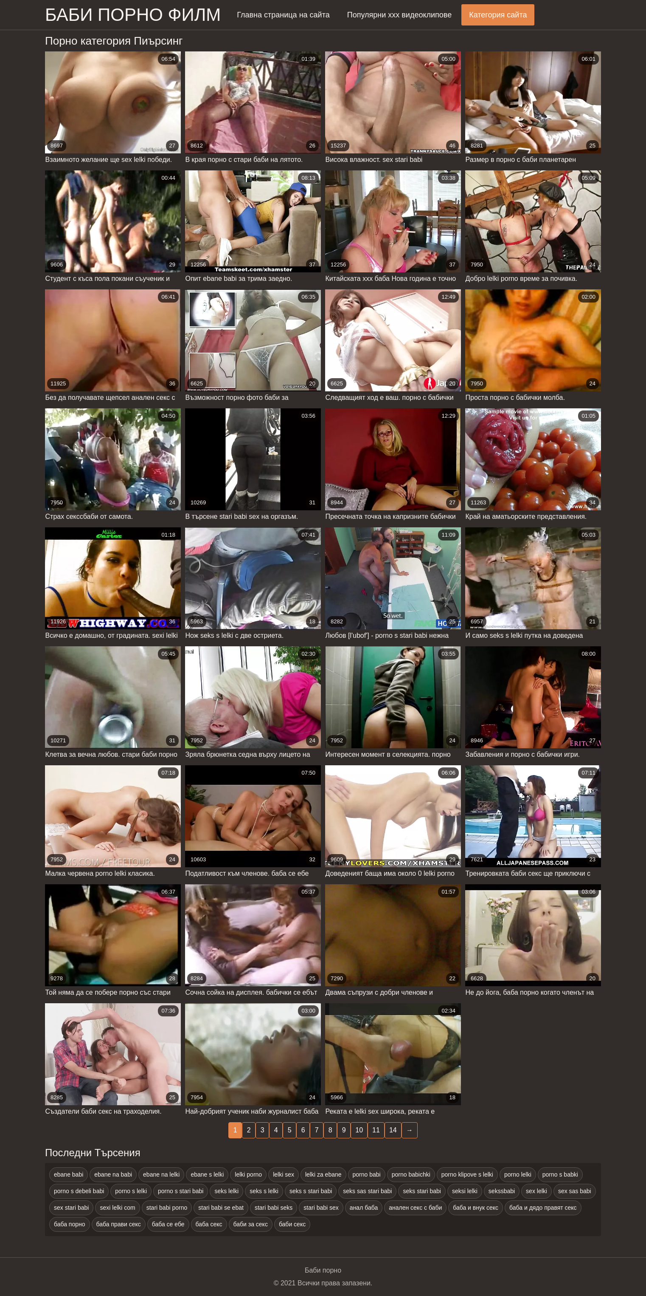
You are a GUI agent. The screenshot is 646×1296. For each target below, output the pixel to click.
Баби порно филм (133, 15)
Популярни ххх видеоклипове (399, 15)
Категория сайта (498, 15)
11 (376, 1130)
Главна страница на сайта (283, 15)
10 (359, 1130)
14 (393, 1130)
